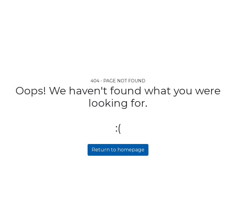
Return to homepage (118, 150)
